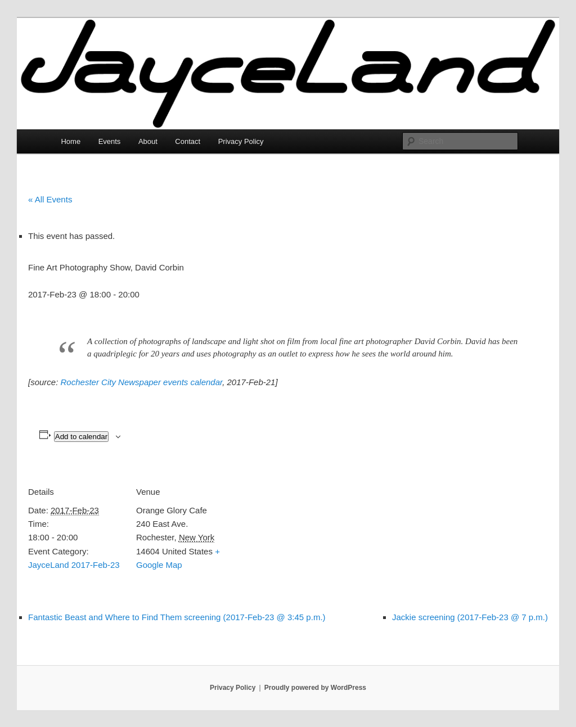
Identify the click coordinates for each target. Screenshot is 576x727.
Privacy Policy (241, 141)
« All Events (50, 199)
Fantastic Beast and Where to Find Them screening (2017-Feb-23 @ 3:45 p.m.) (177, 617)
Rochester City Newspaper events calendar (142, 382)
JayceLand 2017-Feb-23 (74, 565)
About (148, 141)
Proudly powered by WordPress (315, 688)
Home (70, 141)
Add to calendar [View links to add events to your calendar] (81, 436)
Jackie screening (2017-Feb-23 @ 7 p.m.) (470, 617)
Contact (187, 141)
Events (109, 141)
